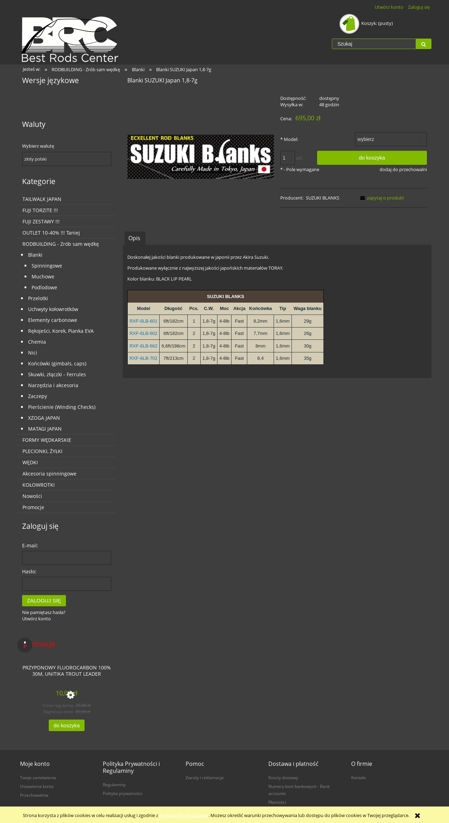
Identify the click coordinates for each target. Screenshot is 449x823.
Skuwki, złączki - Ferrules (57, 374)
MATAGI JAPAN (45, 428)
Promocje (33, 507)
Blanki (35, 254)
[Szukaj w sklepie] (374, 44)
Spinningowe (47, 265)
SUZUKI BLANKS (322, 198)
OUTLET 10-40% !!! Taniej (51, 232)
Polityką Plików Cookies (183, 815)
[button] (381, 198)
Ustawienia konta (37, 786)
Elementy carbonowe (52, 320)
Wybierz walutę (38, 145)
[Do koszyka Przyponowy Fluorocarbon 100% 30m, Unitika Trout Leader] (67, 725)
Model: (289, 139)
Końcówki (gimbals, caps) (57, 363)
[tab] (135, 237)
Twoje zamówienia (38, 777)
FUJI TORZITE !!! (40, 210)
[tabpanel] (277, 311)
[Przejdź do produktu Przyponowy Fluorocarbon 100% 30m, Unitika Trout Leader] (66, 673)
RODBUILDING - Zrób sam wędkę (60, 244)
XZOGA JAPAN (44, 417)
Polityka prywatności (122, 793)
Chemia (37, 341)
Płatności (277, 802)
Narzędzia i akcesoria (53, 385)
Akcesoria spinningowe (49, 473)
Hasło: (29, 571)
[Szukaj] (423, 44)
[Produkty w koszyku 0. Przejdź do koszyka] (367, 23)
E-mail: (30, 545)
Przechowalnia (34, 795)
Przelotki (38, 298)
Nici (32, 352)
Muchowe (43, 276)
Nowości (32, 496)
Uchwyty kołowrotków (53, 309)
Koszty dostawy (283, 777)
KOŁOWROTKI (38, 484)
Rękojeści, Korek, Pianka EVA (61, 331)
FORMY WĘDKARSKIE (46, 440)
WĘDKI (30, 462)
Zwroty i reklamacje (205, 777)
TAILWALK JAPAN (41, 199)
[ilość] (287, 158)
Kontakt (358, 777)
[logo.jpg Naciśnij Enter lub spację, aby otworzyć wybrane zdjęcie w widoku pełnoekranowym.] (200, 156)
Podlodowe (44, 287)
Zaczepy (37, 396)
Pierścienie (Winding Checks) (61, 407)
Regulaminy (114, 784)
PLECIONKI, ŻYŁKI (42, 451)
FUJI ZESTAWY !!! (41, 221)
